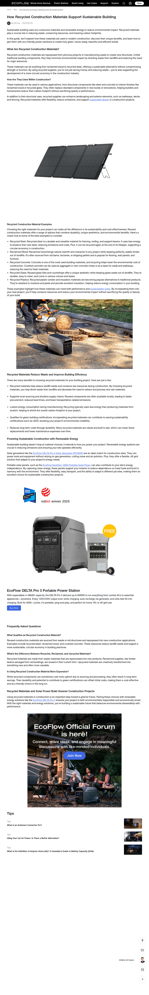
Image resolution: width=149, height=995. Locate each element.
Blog (15, 9)
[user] (130, 3)
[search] (124, 3)
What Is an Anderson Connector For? (24, 825)
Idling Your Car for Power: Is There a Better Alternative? (33, 838)
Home (9, 9)
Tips (9, 821)
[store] (139, 3)
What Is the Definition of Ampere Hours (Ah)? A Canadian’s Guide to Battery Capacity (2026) (50, 851)
